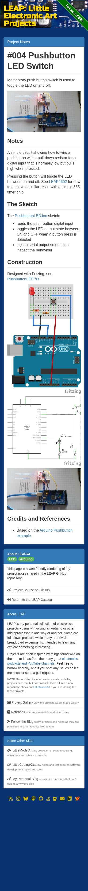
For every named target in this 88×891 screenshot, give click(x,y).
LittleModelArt (41, 686)
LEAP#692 (58, 182)
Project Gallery (43, 702)
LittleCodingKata (44, 767)
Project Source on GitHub (28, 590)
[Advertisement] (44, 846)
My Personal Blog (42, 781)
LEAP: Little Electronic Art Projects (30, 8)
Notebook (38, 712)
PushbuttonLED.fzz (23, 279)
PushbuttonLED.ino (31, 216)
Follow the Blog (43, 724)
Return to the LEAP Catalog (29, 599)
